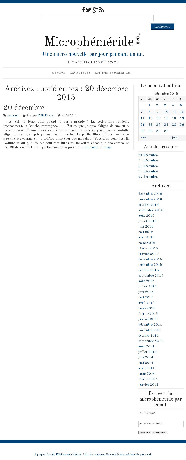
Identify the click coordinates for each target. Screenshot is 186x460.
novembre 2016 (150, 193)
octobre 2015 (148, 264)
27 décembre (148, 170)
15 (150, 112)
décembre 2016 (150, 187)
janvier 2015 (148, 313)
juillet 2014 (147, 345)
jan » (174, 131)
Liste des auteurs (93, 448)
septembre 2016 (150, 204)
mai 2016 (145, 225)
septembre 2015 (150, 269)
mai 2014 (145, 356)
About (50, 448)
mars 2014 (146, 367)
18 (174, 112)
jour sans (13, 109)
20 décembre (23, 101)
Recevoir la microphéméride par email (129, 448)
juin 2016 (145, 220)
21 (143, 118)
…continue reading (96, 141)
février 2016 (148, 242)
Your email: (146, 407)
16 (158, 112)
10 (166, 105)
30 (158, 125)
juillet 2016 (147, 214)
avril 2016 (146, 231)
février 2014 (148, 373)
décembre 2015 (150, 253)
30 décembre (148, 154)
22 (150, 118)
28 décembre (148, 165)
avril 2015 (146, 296)
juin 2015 (145, 285)
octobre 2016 (148, 198)
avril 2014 (146, 362)
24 (166, 118)
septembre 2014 (150, 334)
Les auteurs (80, 66)
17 (166, 112)
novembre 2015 (150, 258)
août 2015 (146, 274)
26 (182, 118)
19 (182, 112)
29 (150, 125)
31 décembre (148, 148)
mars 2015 (146, 302)
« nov (143, 131)
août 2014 (146, 340)
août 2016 (146, 209)
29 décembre (148, 159)
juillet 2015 (147, 280)
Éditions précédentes (113, 66)
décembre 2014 (150, 318)
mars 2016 (146, 236)
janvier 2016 (148, 247)
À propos (59, 66)
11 (174, 105)
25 (174, 118)
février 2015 (148, 307)
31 (166, 125)
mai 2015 (145, 291)
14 (143, 112)
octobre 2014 (148, 329)
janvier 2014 (148, 378)
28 (143, 125)
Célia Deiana (46, 109)
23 (158, 118)
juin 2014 (145, 351)
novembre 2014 (150, 323)
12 (182, 105)
